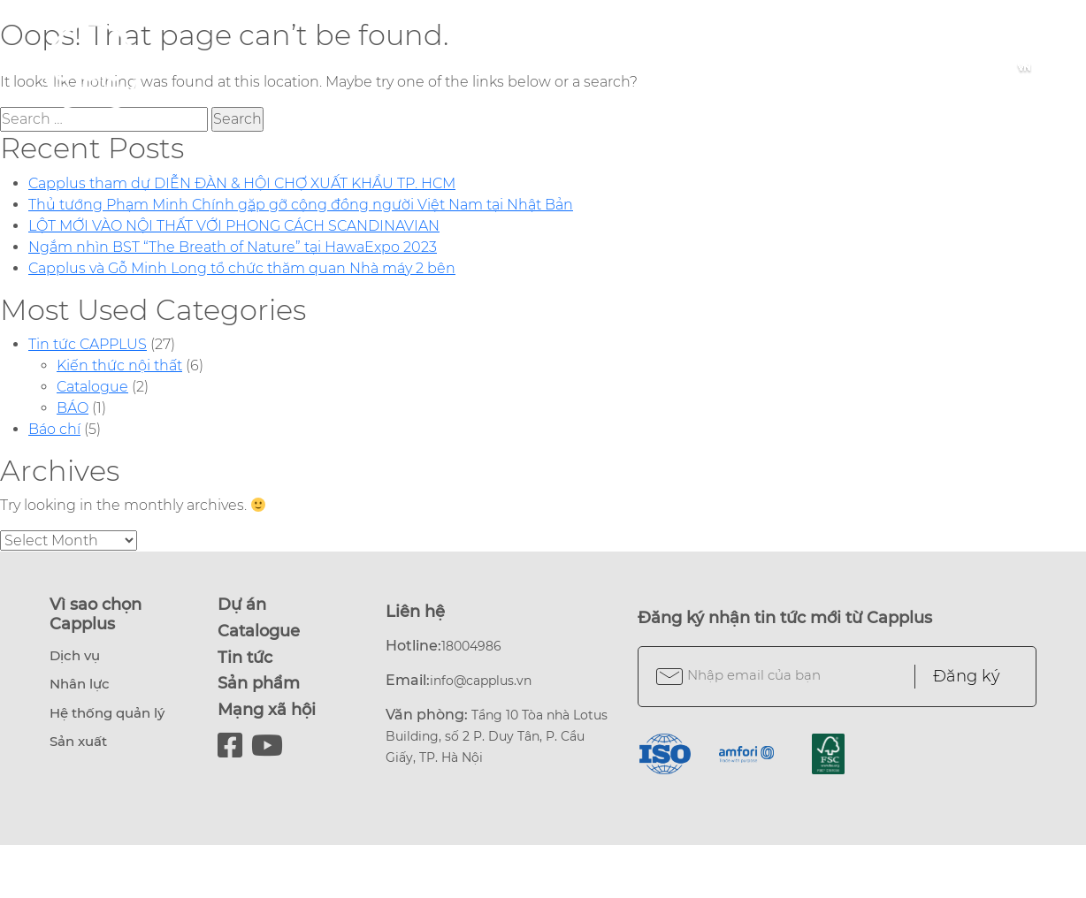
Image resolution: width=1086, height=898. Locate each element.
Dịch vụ (75, 655)
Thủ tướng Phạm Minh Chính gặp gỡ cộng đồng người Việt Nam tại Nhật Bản (300, 204)
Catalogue (92, 386)
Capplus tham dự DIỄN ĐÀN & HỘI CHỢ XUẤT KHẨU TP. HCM (241, 183)
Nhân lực (80, 683)
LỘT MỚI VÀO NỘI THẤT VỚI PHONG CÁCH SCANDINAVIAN (234, 225)
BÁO (72, 408)
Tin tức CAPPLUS (87, 344)
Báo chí (54, 429)
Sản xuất (78, 741)
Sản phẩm (259, 683)
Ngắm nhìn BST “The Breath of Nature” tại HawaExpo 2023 (232, 247)
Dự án (242, 604)
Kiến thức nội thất (119, 365)
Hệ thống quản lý (107, 712)
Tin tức (245, 657)
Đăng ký (966, 676)
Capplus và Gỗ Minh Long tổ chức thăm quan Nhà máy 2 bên (241, 268)
